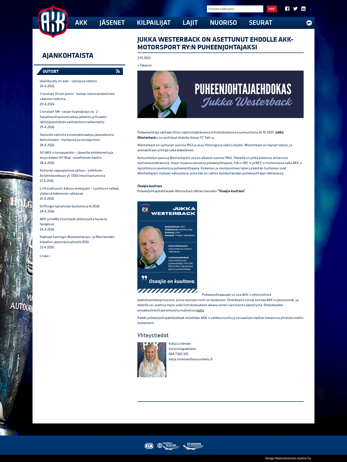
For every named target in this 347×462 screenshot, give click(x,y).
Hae (272, 9)
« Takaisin (144, 65)
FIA (148, 446)
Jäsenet (112, 23)
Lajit (190, 23)
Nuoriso (223, 23)
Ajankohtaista (67, 55)
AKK (81, 23)
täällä (199, 310)
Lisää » (45, 256)
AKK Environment (168, 446)
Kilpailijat (154, 23)
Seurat (260, 23)
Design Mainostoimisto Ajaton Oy (288, 458)
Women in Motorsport (193, 446)
